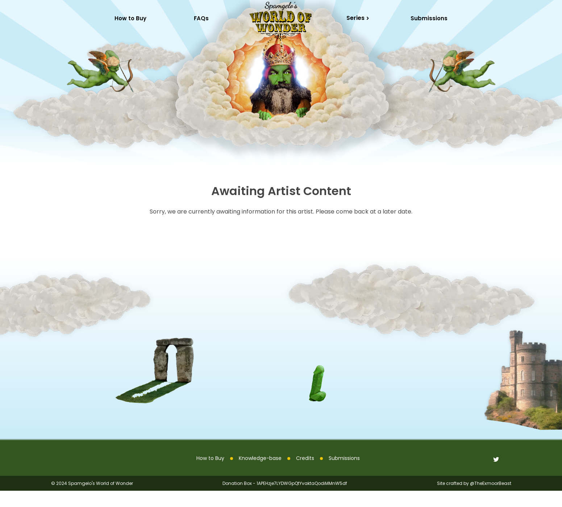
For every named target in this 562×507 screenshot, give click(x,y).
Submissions (429, 18)
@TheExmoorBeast (490, 500)
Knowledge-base (260, 474)
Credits (305, 474)
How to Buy (210, 474)
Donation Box (237, 500)
